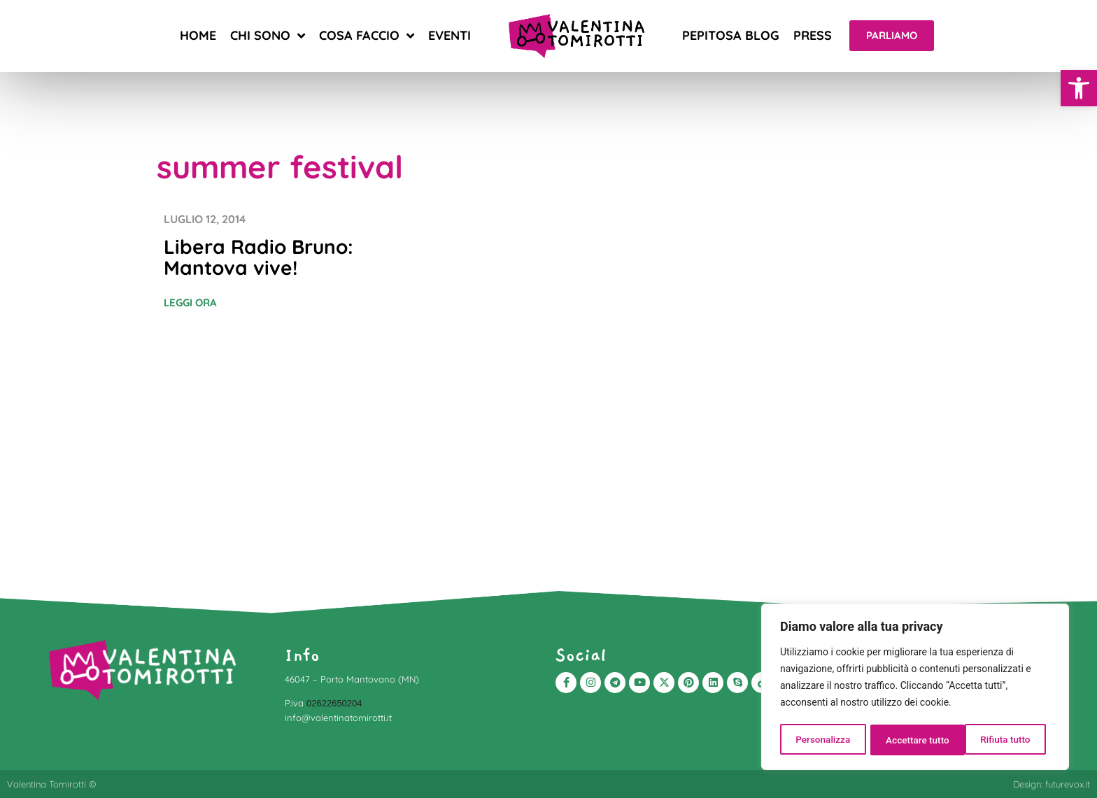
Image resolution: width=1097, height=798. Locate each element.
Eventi (449, 35)
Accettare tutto (1003, 740)
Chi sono (267, 35)
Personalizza (822, 740)
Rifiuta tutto (911, 740)
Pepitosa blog (730, 35)
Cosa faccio (366, 35)
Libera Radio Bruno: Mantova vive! (258, 257)
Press (812, 35)
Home (198, 35)
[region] (915, 688)
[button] (1079, 88)
